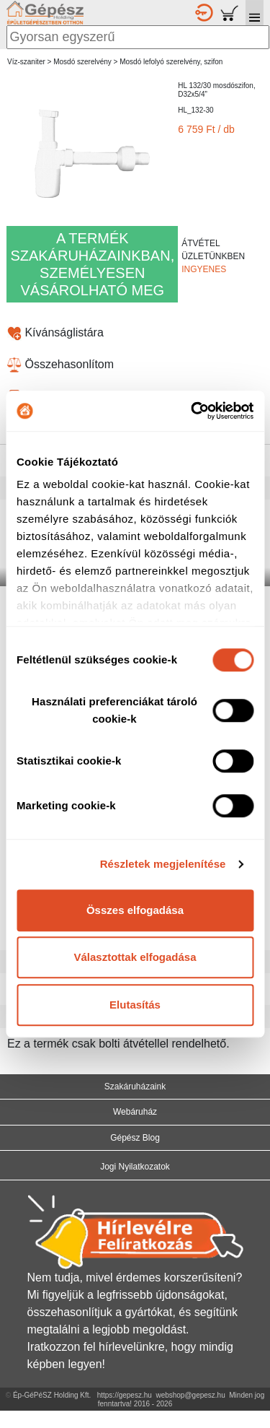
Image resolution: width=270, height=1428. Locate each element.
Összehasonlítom (60, 364)
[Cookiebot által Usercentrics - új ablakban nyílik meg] (192, 410)
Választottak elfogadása (134, 957)
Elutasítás (135, 1004)
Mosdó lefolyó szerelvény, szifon (171, 62)
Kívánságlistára (55, 332)
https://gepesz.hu (124, 1395)
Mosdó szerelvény (82, 62)
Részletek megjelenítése (163, 864)
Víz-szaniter (26, 62)
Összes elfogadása (135, 910)
